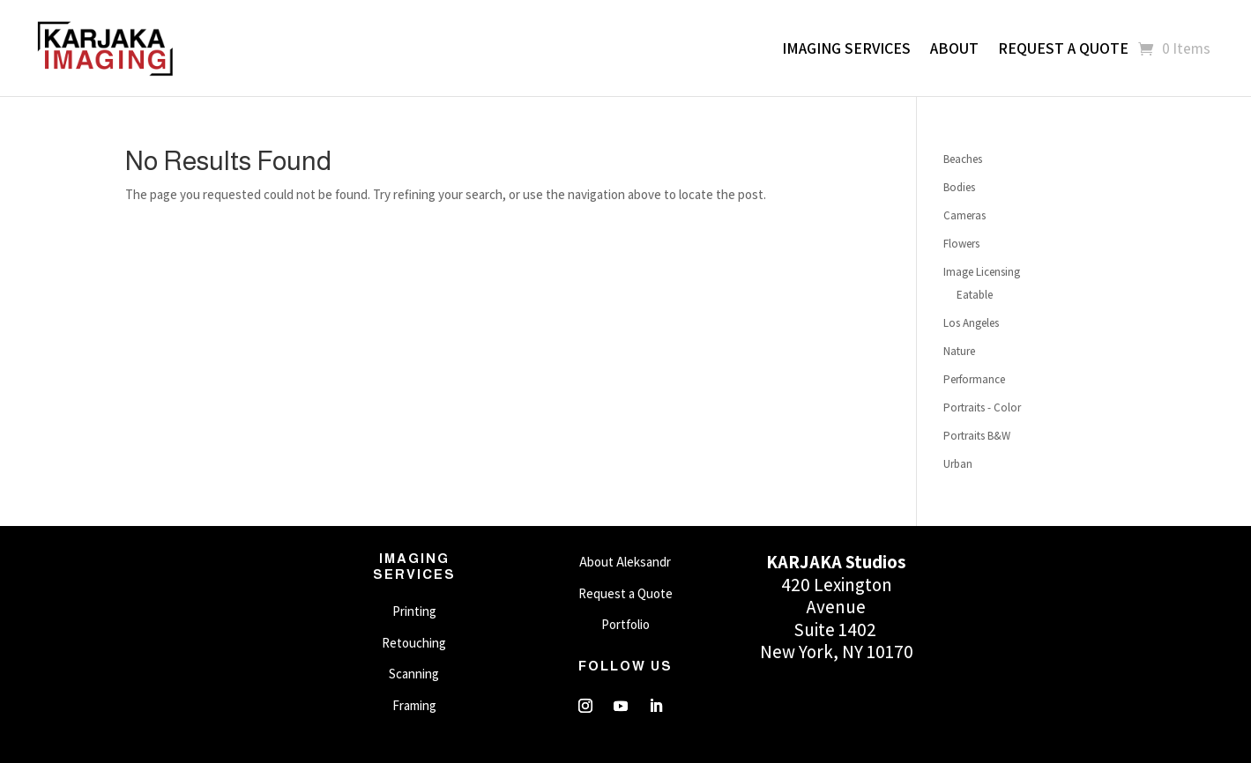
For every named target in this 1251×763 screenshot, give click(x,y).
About (954, 48)
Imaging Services (846, 48)
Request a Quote (1063, 48)
